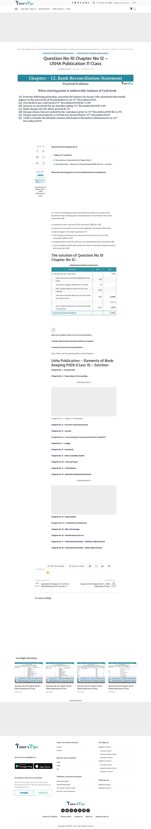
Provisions (70, 523)
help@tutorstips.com (121, 3)
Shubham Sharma (65, 69)
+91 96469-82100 (103, 3)
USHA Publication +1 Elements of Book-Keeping (92, 53)
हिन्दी (134, 3)
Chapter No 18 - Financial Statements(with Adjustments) (35, 678)
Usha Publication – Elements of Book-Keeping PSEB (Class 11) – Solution (84, 164)
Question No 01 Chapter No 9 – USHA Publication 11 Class (40, 191)
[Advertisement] (75, 27)
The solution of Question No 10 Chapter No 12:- (74, 160)
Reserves (83, 523)
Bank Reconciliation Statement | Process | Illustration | (73, 335)
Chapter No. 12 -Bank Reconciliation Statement (58, 53)
